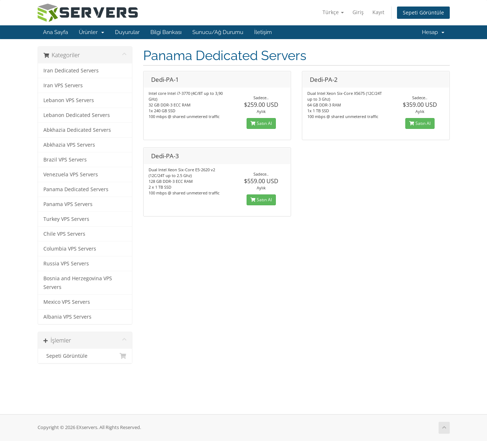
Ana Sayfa (55, 32)
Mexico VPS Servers (66, 302)
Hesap (433, 32)
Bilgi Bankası (165, 32)
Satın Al (261, 123)
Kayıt (378, 12)
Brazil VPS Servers (65, 159)
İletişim (263, 32)
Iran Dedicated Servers (71, 70)
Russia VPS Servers (66, 263)
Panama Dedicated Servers (75, 189)
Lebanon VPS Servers (68, 100)
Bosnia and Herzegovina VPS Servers (77, 282)
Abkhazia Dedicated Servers (77, 130)
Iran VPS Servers (63, 85)
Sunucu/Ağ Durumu (217, 32)
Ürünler (91, 32)
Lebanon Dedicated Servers (76, 115)
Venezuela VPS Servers (70, 174)
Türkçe (333, 12)
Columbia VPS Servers (69, 248)
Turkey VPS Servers (66, 219)
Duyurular (127, 32)
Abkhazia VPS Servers (69, 145)
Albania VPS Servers (67, 317)
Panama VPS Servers (68, 204)
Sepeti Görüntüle (423, 12)
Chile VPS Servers (64, 234)
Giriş (358, 12)
